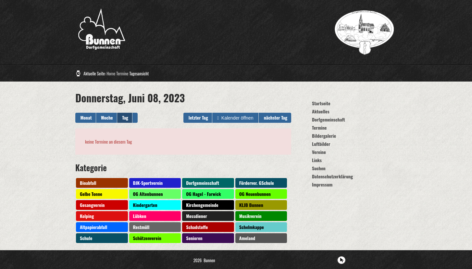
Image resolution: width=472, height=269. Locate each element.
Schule (86, 238)
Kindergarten (145, 204)
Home (110, 73)
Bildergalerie (324, 135)
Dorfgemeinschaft (202, 182)
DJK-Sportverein (148, 182)
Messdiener (196, 215)
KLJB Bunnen (251, 204)
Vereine (319, 151)
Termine (122, 73)
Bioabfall (88, 182)
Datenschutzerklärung (332, 176)
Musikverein (250, 215)
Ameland (247, 238)
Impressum (322, 184)
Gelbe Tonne (91, 193)
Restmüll (141, 227)
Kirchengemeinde (202, 204)
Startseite (321, 103)
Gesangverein (92, 204)
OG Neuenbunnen (255, 193)
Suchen (319, 168)
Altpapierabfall (93, 227)
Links (317, 160)
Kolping (87, 215)
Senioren (194, 238)
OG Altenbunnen (148, 193)
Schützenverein (147, 238)
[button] (135, 118)
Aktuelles (320, 111)
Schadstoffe (197, 227)
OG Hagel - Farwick (203, 193)
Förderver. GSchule (256, 182)
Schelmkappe (251, 227)
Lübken (139, 215)
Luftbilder (321, 143)
